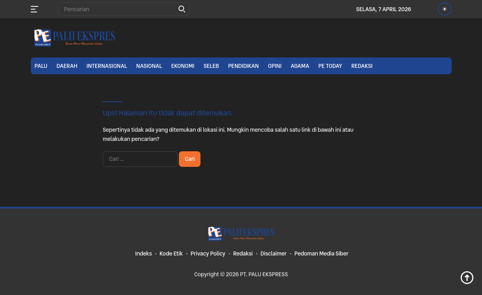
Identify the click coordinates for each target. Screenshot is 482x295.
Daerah (67, 66)
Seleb (211, 66)
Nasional (149, 66)
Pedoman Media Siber (321, 253)
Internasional (107, 66)
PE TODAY (330, 66)
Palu (41, 66)
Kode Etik (171, 253)
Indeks (143, 253)
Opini (275, 66)
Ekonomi (182, 66)
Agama (300, 66)
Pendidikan (243, 66)
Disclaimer (273, 253)
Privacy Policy (207, 253)
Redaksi (362, 66)
